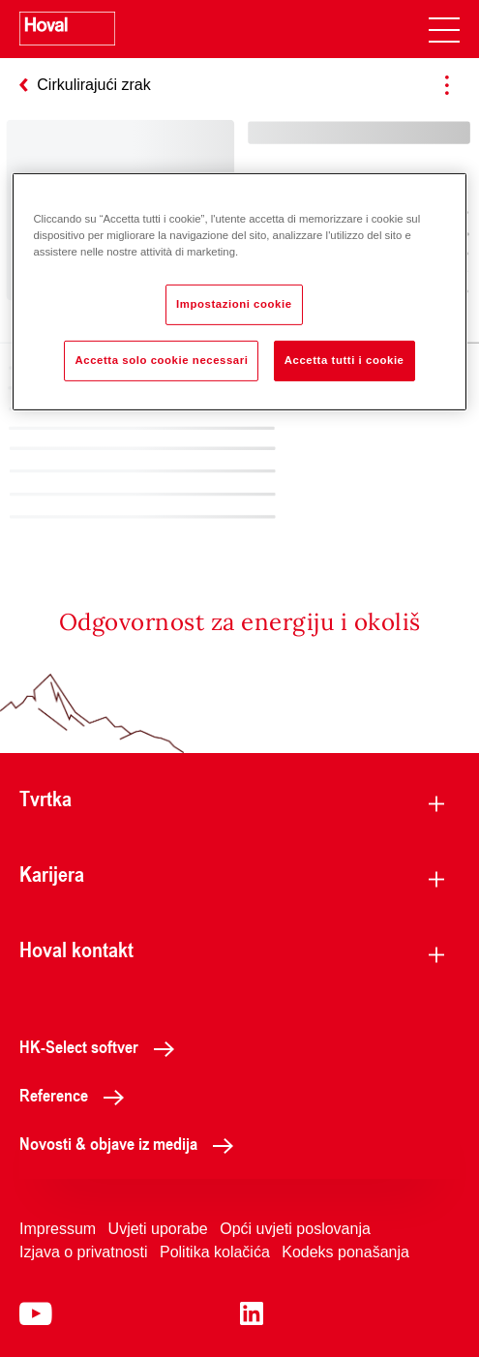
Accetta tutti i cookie (344, 360)
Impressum (57, 1229)
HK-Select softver (102, 1046)
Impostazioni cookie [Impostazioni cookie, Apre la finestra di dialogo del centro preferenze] (234, 304)
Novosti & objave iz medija (131, 1143)
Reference (77, 1094)
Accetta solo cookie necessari (161, 360)
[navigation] (444, 29)
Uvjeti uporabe (158, 1229)
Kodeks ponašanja (345, 1252)
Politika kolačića (215, 1252)
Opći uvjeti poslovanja (295, 1229)
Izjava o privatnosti (83, 1252)
